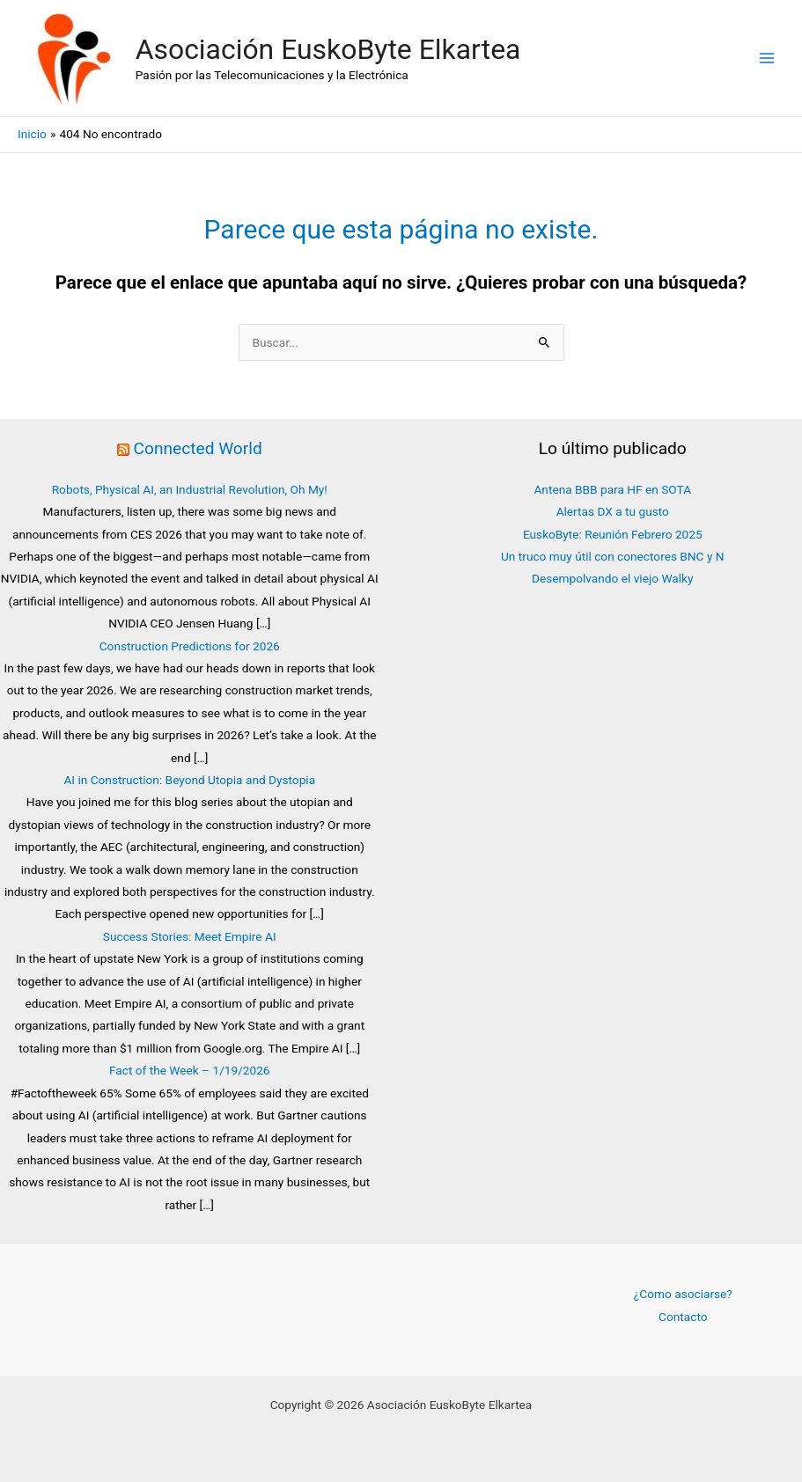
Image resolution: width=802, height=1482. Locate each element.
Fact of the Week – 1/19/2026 (189, 1070)
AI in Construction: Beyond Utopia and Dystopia (189, 780)
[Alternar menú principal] (767, 58)
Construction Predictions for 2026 (189, 646)
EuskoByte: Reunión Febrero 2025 (613, 534)
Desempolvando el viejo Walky (612, 578)
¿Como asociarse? (683, 1294)
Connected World (198, 448)
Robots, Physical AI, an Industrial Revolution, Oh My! (189, 489)
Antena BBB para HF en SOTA (612, 489)
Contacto (683, 1317)
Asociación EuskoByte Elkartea (328, 49)
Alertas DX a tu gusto (612, 511)
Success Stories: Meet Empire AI (189, 936)
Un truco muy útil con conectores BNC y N (613, 556)
